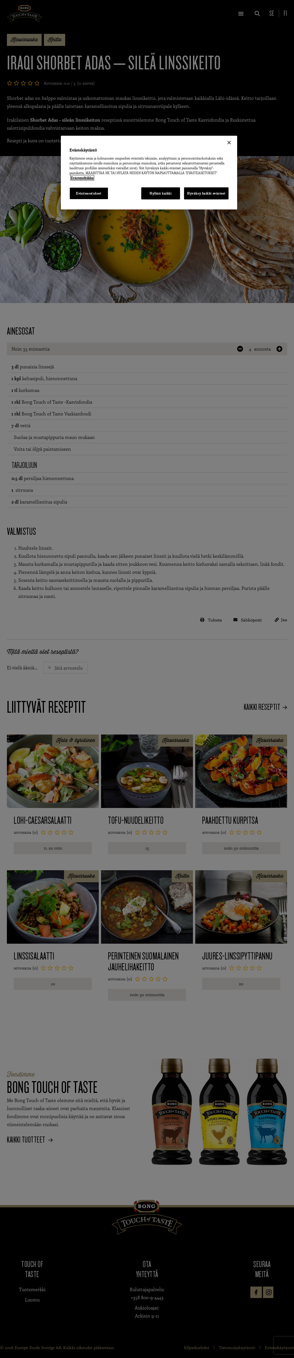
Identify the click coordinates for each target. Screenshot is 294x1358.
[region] (149, 172)
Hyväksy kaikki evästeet (206, 193)
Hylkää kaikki (160, 193)
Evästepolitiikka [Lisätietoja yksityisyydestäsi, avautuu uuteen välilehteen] (82, 178)
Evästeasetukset (89, 193)
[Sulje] (229, 142)
